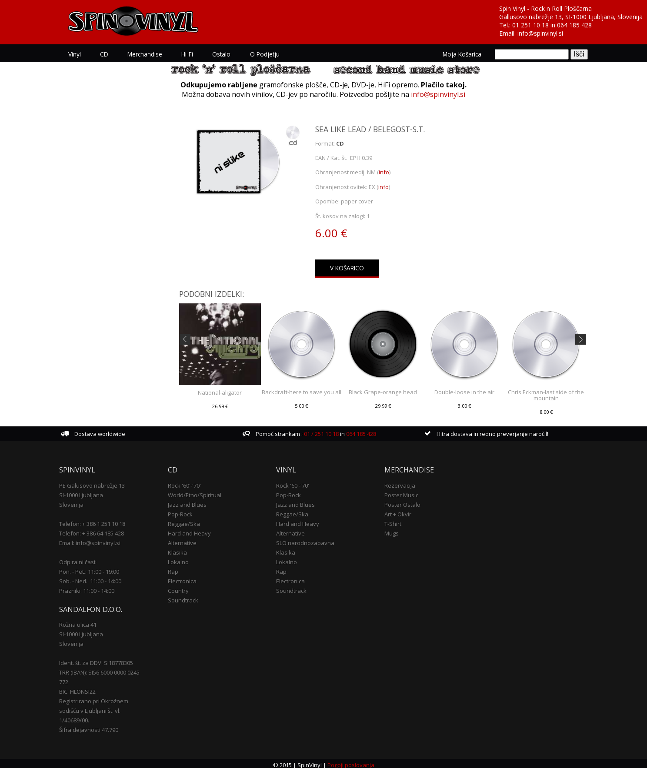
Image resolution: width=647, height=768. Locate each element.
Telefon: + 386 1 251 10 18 (98, 521)
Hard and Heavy (192, 530)
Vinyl (79, 54)
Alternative (185, 540)
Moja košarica (456, 54)
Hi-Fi (192, 54)
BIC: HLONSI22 (83, 688)
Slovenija (77, 501)
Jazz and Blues (190, 501)
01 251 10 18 (530, 25)
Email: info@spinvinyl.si (95, 540)
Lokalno (181, 559)
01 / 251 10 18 (322, 431)
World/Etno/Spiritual (197, 492)
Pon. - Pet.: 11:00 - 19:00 (95, 568)
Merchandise (150, 54)
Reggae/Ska (187, 521)
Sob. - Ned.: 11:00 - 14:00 (96, 578)
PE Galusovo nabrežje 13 (97, 482)
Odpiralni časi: (83, 559)
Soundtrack (186, 597)
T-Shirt (391, 521)
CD (109, 54)
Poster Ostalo (401, 501)
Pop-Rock (183, 511)
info (384, 172)
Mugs (390, 530)
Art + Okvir (396, 511)
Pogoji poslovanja (350, 762)
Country (181, 588)
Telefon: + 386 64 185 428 (97, 530)
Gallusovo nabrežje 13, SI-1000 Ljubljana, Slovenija (571, 17)
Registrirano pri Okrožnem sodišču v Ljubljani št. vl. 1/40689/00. (99, 707)
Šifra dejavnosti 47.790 (94, 727)
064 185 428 (574, 25)
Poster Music (400, 492)
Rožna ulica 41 (83, 621)
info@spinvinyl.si (540, 33)
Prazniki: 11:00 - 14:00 (92, 588)
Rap (176, 568)
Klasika (180, 549)
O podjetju (269, 54)
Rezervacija (398, 482)
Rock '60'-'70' (187, 482)
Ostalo (226, 54)
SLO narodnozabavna (306, 540)
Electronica (185, 578)
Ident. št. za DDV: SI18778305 (102, 660)
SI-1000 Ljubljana (87, 492)
